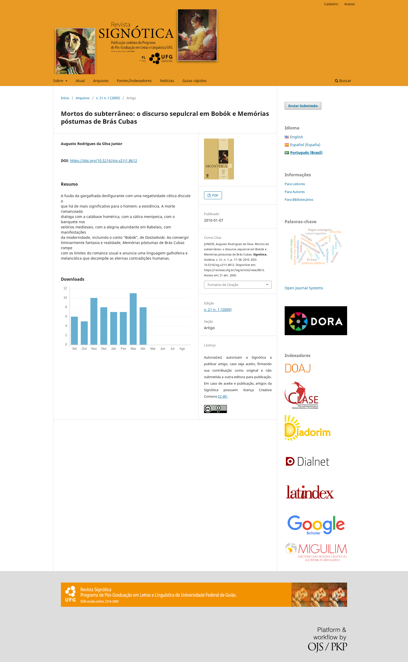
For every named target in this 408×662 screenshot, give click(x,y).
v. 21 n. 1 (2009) (108, 98)
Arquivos (101, 80)
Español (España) (305, 144)
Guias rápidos (194, 80)
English (296, 136)
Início (65, 98)
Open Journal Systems (304, 287)
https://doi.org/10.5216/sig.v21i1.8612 (103, 160)
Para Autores (295, 191)
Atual (80, 80)
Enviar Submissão (303, 105)
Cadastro (331, 4)
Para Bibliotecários (299, 199)
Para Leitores (295, 184)
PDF (214, 195)
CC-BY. (223, 396)
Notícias (167, 80)
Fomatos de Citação (223, 284)
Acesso (349, 4)
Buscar (343, 80)
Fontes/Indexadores (134, 80)
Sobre (58, 80)
